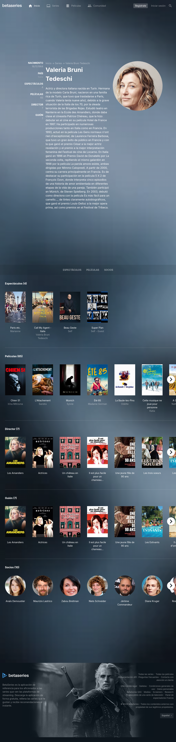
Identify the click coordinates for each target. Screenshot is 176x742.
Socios (108, 269)
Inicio (48, 63)
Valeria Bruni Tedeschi (77, 63)
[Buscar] (170, 6)
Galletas (143, 686)
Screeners (158, 692)
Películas (92, 269)
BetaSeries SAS (134, 692)
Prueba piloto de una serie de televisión (144, 695)
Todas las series (145, 674)
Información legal (129, 686)
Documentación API (127, 677)
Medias (147, 692)
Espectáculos (72, 269)
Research (169, 692)
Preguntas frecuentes (149, 677)
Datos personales (165, 689)
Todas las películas (165, 674)
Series (58, 63)
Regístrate (140, 5)
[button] (15, 590)
